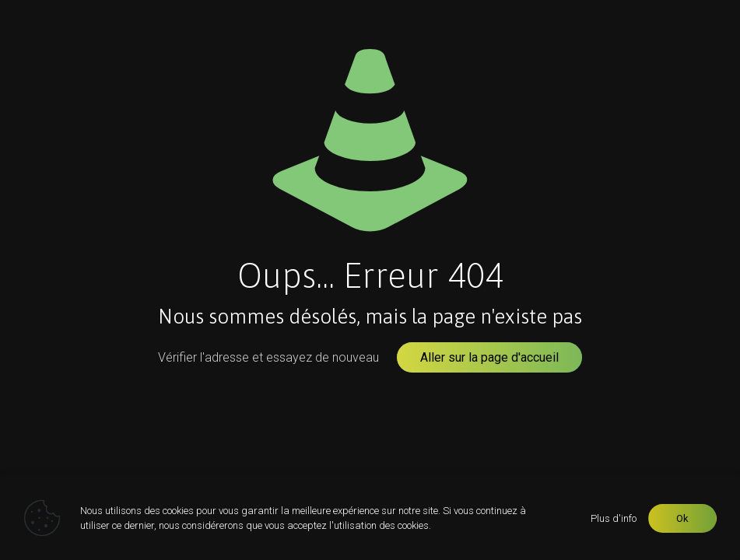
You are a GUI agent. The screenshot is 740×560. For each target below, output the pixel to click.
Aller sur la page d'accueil (489, 357)
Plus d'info (614, 518)
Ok (682, 518)
